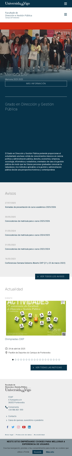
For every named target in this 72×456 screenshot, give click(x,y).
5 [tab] (23, 359)
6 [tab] (26, 359)
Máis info (50, 452)
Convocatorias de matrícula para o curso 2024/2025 (27, 235)
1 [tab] (13, 359)
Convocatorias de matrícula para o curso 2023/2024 (27, 249)
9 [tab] (34, 359)
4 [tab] (21, 359)
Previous (4, 56)
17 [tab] (56, 359)
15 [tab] (51, 359)
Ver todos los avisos (52, 276)
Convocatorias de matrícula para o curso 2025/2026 (27, 221)
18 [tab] (59, 359)
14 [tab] (48, 359)
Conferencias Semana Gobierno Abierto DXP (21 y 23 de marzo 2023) (35, 263)
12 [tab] (43, 359)
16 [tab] (53, 359)
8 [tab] (32, 359)
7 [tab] (29, 359)
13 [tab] (45, 359)
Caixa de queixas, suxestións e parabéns (25, 420)
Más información (36, 83)
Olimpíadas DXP (14, 339)
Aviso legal (9, 435)
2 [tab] (15, 359)
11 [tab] (40, 359)
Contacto (12, 416)
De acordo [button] (37, 452)
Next (67, 56)
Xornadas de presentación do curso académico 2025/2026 (30, 207)
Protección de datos (24, 435)
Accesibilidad (39, 435)
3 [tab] (18, 359)
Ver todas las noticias (49, 367)
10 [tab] (37, 359)
